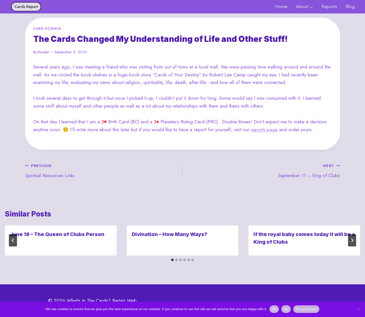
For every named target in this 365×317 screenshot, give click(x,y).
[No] (358, 309)
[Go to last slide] (13, 240)
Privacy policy (306, 309)
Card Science (47, 28)
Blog (350, 6)
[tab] (172, 260)
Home (281, 6)
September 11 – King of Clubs (263, 170)
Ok (274, 309)
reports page (264, 129)
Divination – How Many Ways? (169, 234)
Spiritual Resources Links (101, 170)
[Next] (352, 240)
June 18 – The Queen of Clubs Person (57, 234)
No (286, 309)
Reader (43, 52)
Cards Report (26, 6)
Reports (329, 6)
